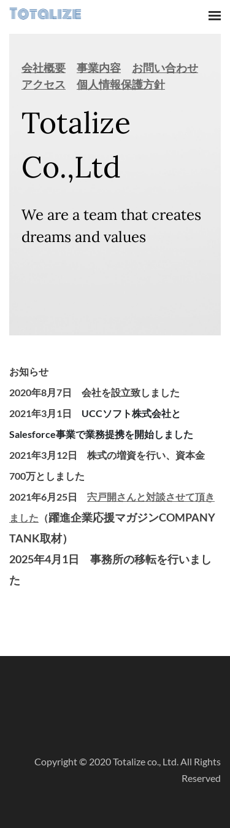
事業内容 (99, 67)
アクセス (43, 84)
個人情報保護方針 (121, 84)
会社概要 (43, 67)
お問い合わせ (165, 67)
